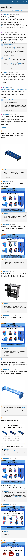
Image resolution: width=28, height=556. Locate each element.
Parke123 (5, 359)
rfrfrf (4, 32)
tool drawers (17, 349)
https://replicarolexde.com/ (7, 18)
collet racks (13, 450)
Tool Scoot (6, 532)
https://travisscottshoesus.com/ (8, 84)
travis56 (5, 72)
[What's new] (23, 1)
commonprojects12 (8, 44)
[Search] (26, 1)
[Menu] (2, 2)
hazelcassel (6, 87)
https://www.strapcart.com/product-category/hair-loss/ (14, 89)
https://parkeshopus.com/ (7, 25)
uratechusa (6, 131)
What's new (4, 10)
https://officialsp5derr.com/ (7, 40)
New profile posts (19, 10)
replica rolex (6, 14)
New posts (10, 10)
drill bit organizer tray (20, 305)
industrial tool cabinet (17, 496)
